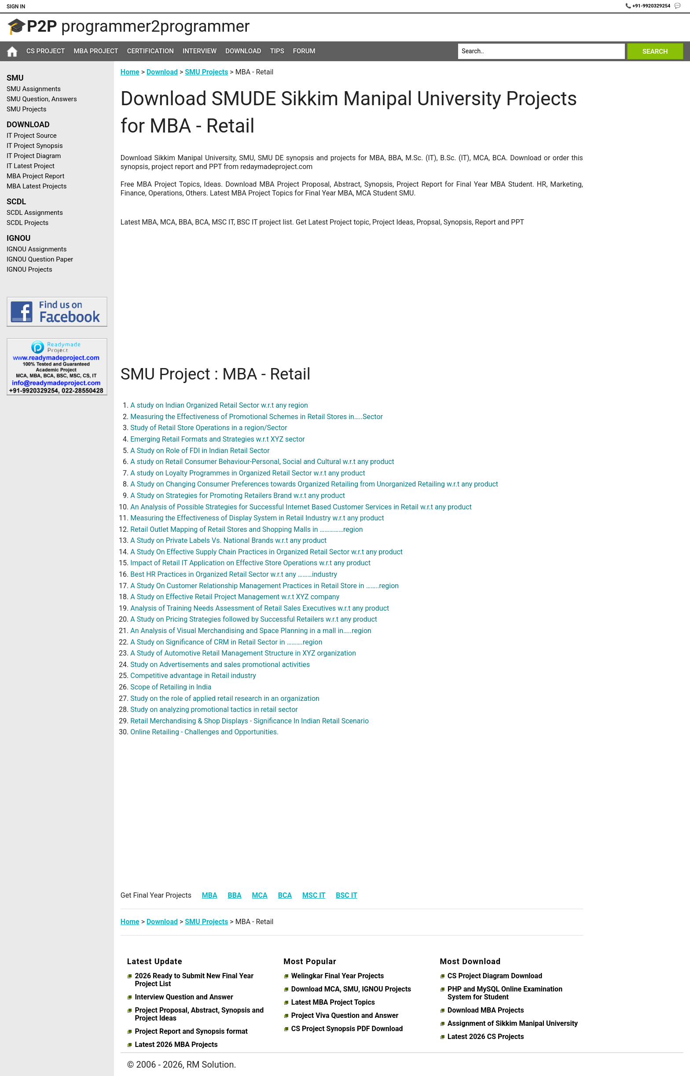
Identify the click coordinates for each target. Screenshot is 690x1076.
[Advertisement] (54, 542)
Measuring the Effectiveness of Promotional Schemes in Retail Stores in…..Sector (256, 417)
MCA (260, 895)
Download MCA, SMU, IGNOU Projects (351, 989)
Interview (200, 51)
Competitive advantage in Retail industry (193, 675)
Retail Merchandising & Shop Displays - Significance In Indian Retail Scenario (249, 721)
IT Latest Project (31, 166)
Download (243, 51)
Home (130, 72)
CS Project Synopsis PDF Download (347, 1029)
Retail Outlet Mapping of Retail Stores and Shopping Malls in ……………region (246, 529)
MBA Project (95, 51)
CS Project (45, 51)
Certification (150, 51)
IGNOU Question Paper (40, 259)
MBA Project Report (35, 176)
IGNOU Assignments (36, 249)
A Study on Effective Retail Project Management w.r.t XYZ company (234, 597)
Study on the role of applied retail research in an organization (224, 698)
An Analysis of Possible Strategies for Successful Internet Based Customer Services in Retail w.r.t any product (301, 507)
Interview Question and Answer (184, 997)
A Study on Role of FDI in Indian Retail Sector (199, 450)
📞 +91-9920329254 (648, 6)
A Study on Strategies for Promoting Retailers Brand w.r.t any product (237, 495)
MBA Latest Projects (36, 186)
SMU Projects (26, 109)
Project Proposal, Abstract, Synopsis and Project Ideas (199, 1014)
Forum (304, 51)
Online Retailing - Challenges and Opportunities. (204, 732)
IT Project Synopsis (35, 146)
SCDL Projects (27, 223)
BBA (235, 895)
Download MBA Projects (486, 1010)
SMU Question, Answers (42, 99)
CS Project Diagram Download (495, 976)
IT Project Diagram (34, 156)
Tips (277, 51)
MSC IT (313, 895)
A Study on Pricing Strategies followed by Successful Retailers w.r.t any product (253, 619)
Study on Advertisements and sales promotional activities (220, 664)
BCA (285, 895)
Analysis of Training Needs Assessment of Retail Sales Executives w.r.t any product (259, 608)
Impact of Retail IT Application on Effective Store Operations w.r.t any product (250, 563)
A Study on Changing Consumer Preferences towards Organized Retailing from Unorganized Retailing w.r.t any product (314, 484)
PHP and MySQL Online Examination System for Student (505, 993)
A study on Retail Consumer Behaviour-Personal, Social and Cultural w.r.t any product (262, 461)
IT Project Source (32, 136)
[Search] (541, 51)
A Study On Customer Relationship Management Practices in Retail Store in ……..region (264, 586)
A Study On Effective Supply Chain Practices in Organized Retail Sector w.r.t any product (266, 552)
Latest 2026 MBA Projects (176, 1045)
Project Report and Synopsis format (191, 1031)
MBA (209, 895)
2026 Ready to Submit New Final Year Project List (194, 980)
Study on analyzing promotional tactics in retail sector (213, 709)
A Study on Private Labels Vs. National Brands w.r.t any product (228, 540)
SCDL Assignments (35, 213)
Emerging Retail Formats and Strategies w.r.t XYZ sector (217, 439)
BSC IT (346, 895)
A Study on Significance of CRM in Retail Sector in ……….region (226, 642)
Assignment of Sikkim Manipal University (513, 1024)
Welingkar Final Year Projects (337, 976)
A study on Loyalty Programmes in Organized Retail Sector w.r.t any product (247, 473)
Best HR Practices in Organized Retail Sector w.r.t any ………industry (233, 574)
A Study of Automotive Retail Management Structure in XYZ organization (243, 653)
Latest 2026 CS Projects (486, 1037)
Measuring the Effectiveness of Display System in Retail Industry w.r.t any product (257, 518)
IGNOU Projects (29, 269)
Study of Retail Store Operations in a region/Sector (208, 428)
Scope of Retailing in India (170, 687)
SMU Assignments (34, 89)
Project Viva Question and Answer (345, 1016)
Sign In (16, 7)
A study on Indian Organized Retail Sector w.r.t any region (219, 405)
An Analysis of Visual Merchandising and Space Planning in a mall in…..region (250, 630)
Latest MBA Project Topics (333, 1002)
